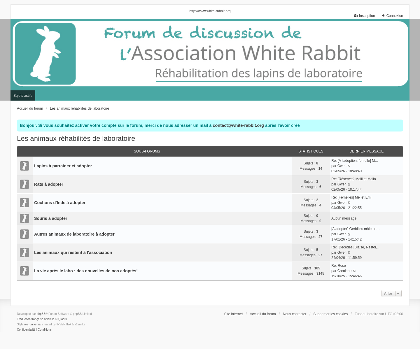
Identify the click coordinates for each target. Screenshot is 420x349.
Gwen (341, 166)
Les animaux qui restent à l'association (73, 252)
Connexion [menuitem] (392, 15)
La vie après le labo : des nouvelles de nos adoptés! (86, 271)
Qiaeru (62, 319)
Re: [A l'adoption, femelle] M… (354, 161)
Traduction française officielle (36, 319)
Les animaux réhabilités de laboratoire (76, 138)
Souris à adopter (50, 218)
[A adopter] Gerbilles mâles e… (355, 229)
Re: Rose (338, 266)
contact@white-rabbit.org (238, 125)
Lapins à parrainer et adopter (63, 166)
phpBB (41, 313)
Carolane (344, 271)
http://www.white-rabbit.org (209, 11)
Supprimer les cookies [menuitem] (330, 314)
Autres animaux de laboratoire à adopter (74, 234)
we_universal (32, 324)
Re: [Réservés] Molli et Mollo (353, 179)
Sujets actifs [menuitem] (22, 96)
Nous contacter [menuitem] (295, 314)
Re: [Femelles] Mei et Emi (351, 197)
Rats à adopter (48, 184)
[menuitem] (26, 329)
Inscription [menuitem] (364, 15)
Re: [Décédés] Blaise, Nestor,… (356, 247)
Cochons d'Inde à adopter (59, 202)
